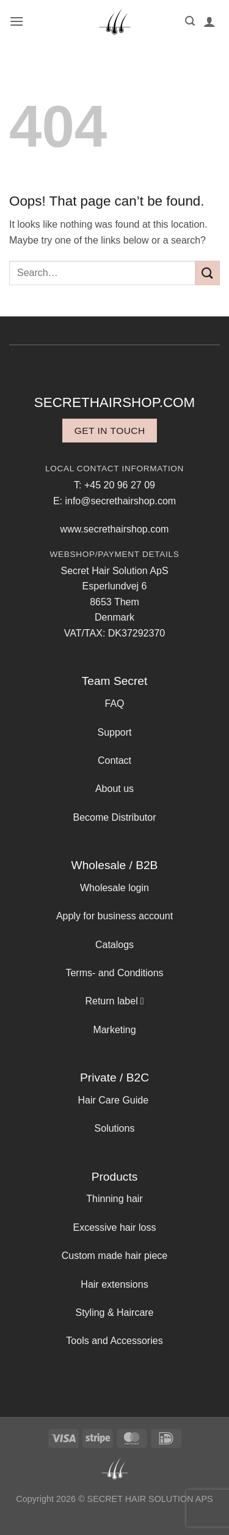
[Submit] (207, 273)
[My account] (209, 21)
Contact (114, 760)
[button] (16, 21)
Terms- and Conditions (114, 973)
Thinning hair (114, 1198)
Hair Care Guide (113, 1100)
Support (114, 732)
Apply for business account (114, 916)
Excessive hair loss (114, 1227)
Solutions (115, 1128)
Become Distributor (114, 817)
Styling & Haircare (114, 1312)
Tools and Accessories (114, 1340)
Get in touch (110, 430)
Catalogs (114, 944)
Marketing (114, 1030)
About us (114, 788)
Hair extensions (114, 1284)
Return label (111, 1001)
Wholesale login (114, 888)
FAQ (114, 703)
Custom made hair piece (114, 1255)
